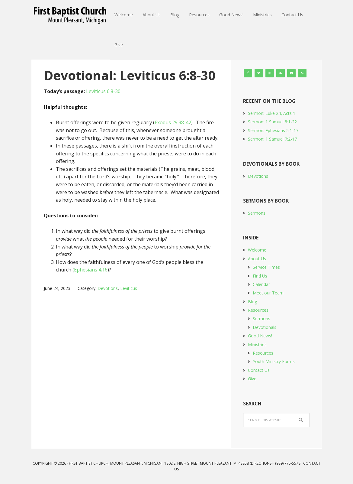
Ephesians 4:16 (91, 269)
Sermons (256, 213)
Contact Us (259, 370)
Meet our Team (268, 293)
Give (252, 379)
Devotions (108, 288)
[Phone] (302, 73)
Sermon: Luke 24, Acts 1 (271, 113)
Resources (258, 310)
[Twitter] (259, 73)
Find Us (260, 276)
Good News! (260, 336)
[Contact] (291, 73)
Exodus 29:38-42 (173, 122)
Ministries (257, 344)
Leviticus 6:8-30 (103, 91)
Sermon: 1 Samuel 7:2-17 (272, 139)
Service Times (266, 267)
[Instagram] (269, 73)
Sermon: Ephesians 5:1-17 (273, 130)
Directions (261, 463)
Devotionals (264, 327)
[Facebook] (248, 73)
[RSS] (280, 73)
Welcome (257, 250)
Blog (252, 301)
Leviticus (128, 288)
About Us (257, 258)
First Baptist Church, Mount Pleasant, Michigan (71, 15)
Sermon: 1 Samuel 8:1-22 (272, 122)
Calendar (261, 284)
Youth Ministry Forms (274, 361)
